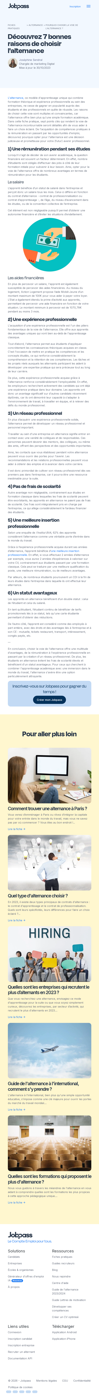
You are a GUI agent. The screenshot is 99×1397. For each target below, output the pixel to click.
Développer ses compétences (62, 1308)
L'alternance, (16, 97)
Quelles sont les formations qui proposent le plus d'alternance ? (49, 1179)
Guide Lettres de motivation (69, 1300)
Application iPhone (63, 1338)
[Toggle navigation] (88, 6)
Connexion (14, 1332)
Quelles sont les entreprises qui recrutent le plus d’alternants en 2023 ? (48, 989)
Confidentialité (82, 1380)
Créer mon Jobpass (49, 699)
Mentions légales (46, 1380)
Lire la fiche (17, 829)
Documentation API (20, 1358)
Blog (55, 1270)
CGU (65, 1380)
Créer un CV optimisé (65, 1317)
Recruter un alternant (21, 1351)
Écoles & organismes (21, 1270)
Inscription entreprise (21, 1345)
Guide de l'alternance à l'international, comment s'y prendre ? (43, 1086)
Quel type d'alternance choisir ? (38, 896)
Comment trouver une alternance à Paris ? (47, 808)
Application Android (64, 1332)
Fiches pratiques (62, 1256)
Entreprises (15, 1263)
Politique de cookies (20, 1387)
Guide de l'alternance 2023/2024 (65, 1291)
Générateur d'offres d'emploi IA (26, 1278)
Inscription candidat (20, 1338)
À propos (14, 1287)
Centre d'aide (60, 1283)
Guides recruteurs (63, 1263)
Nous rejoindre (61, 1276)
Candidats (14, 1256)
